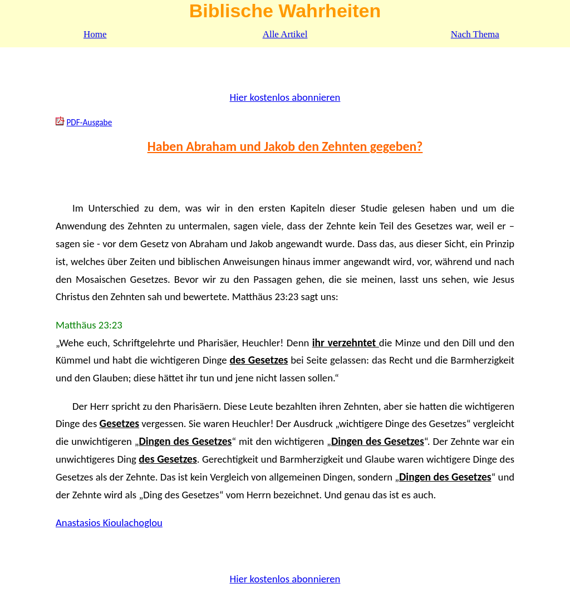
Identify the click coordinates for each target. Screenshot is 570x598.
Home (95, 34)
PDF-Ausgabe (89, 122)
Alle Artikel (285, 34)
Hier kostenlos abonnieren (285, 97)
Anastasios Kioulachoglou (109, 522)
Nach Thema (475, 34)
